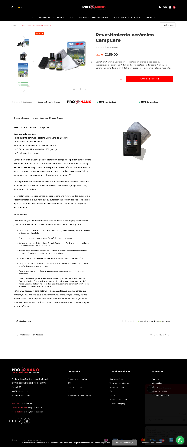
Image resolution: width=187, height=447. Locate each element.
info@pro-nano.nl (35, 408)
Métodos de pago (117, 387)
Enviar (112, 391)
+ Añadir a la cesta (149, 78)
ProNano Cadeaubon (118, 399)
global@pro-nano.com (33, 412)
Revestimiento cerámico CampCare (36, 25)
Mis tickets (156, 387)
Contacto (151, 18)
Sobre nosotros (116, 379)
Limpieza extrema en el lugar (93, 18)
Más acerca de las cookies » (152, 443)
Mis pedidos (157, 383)
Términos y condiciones (119, 383)
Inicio (13, 25)
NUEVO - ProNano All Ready (127, 18)
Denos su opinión (161, 335)
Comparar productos (160, 395)
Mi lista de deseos (159, 391)
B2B (71, 18)
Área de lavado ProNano (51, 18)
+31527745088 (25, 403)
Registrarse (157, 379)
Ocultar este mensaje (124, 443)
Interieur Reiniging (117, 403)
